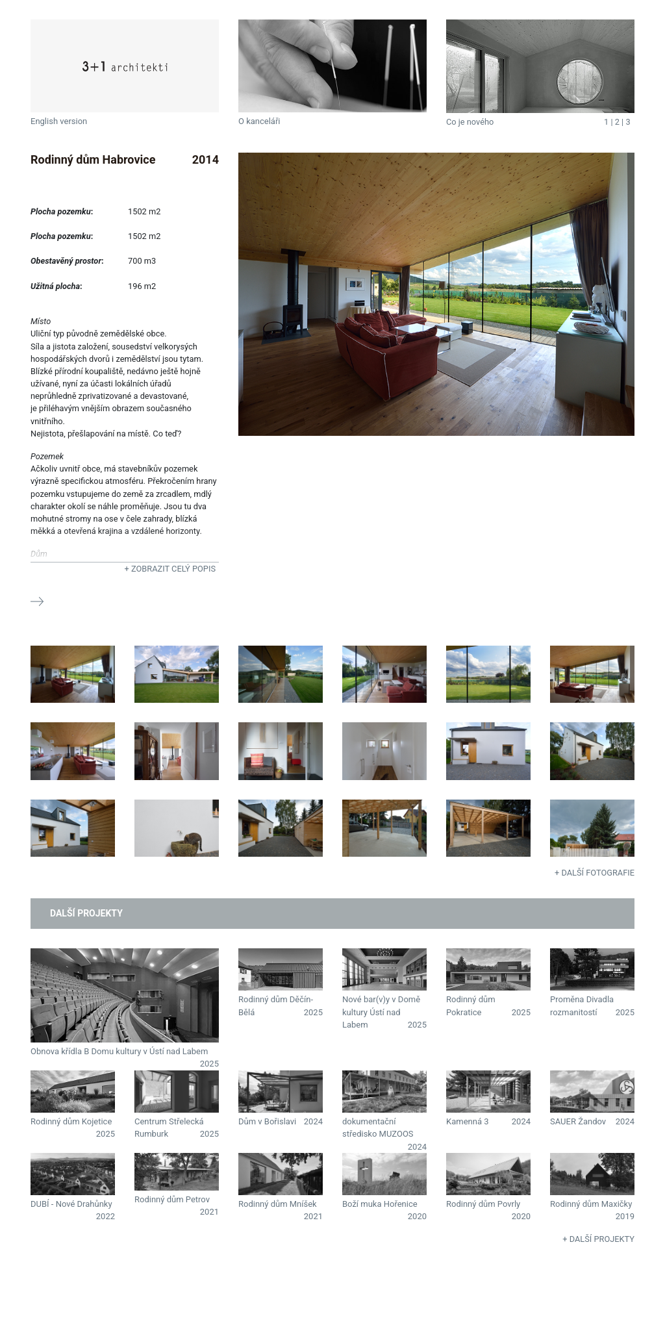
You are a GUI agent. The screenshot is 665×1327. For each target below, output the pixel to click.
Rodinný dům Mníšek (277, 1204)
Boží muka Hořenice (380, 1204)
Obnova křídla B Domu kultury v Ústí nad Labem (119, 1051)
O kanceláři (259, 121)
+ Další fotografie (594, 873)
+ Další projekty (598, 1239)
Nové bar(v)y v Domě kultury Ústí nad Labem (381, 1012)
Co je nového (470, 122)
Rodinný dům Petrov (172, 1199)
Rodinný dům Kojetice (71, 1121)
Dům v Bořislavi (267, 1121)
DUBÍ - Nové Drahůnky (71, 1204)
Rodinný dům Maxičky (591, 1204)
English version (59, 121)
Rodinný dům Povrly (483, 1204)
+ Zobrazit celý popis (170, 569)
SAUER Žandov (578, 1121)
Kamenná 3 (467, 1121)
